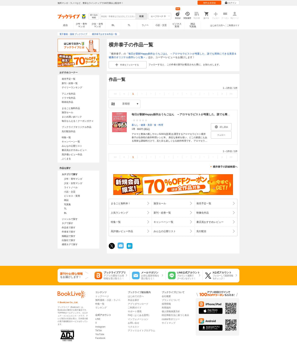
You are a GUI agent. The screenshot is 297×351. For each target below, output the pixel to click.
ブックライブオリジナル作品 (76, 127)
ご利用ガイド (233, 25)
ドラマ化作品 (68, 98)
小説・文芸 (161, 25)
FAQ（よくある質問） (139, 315)
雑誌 (66, 200)
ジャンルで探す (70, 219)
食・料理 (158, 124)
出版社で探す (68, 240)
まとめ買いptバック (72, 116)
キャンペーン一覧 (71, 141)
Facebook (100, 338)
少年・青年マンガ (81, 25)
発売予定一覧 (68, 79)
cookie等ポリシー (171, 319)
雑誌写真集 (192, 25)
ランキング (101, 307)
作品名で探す (68, 227)
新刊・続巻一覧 (70, 83)
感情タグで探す (70, 244)
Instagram (100, 326)
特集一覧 (66, 137)
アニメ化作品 (68, 93)
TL (129, 25)
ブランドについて (171, 300)
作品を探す (133, 300)
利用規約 (166, 307)
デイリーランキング (72, 87)
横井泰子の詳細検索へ (225, 166)
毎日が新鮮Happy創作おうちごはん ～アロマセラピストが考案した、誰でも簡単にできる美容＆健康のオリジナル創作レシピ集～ (210, 114)
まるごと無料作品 (71, 108)
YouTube (99, 334)
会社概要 (166, 296)
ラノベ (145, 25)
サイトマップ (168, 323)
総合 (65, 25)
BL (113, 25)
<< (115, 93)
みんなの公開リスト (72, 146)
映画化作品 (67, 102)
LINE (97, 319)
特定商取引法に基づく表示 (175, 315)
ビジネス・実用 (72, 196)
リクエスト (133, 326)
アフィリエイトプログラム (141, 330)
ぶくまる (66, 158)
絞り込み (94, 16)
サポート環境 (134, 311)
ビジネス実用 (176, 25)
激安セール (67, 112)
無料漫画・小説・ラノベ (107, 300)
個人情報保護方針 (171, 311)
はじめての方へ (217, 25)
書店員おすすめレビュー (74, 150)
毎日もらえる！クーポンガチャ (78, 121)
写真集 (67, 204)
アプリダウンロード (138, 304)
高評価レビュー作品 (72, 154)
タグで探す (67, 223)
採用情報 (166, 304)
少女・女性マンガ (97, 25)
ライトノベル (71, 187)
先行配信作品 (68, 131)
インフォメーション (138, 319)
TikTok (98, 330)
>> (231, 93)
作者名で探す (68, 231)
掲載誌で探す (68, 236)
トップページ (102, 296)
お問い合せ (133, 323)
